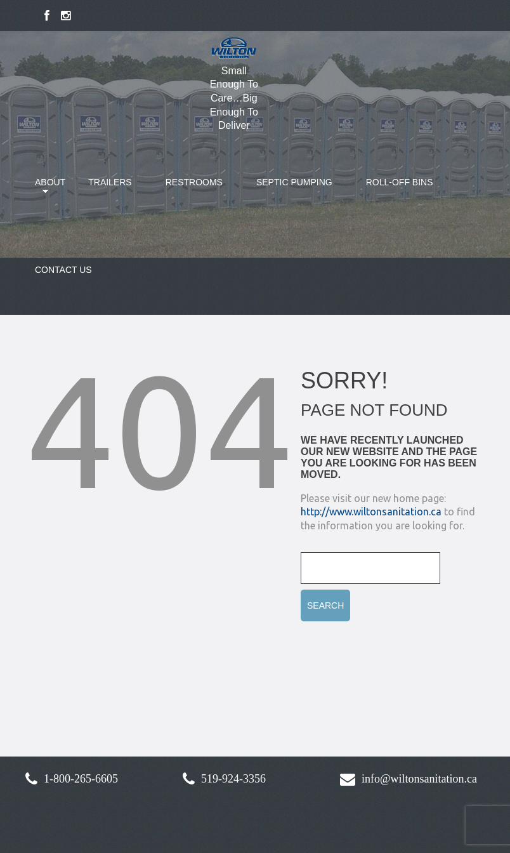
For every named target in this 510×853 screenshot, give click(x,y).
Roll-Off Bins (399, 182)
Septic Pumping (294, 182)
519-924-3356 (233, 778)
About (42, 189)
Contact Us (63, 270)
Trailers (109, 182)
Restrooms (194, 182)
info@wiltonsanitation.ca (419, 778)
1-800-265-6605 (81, 778)
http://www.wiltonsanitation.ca (371, 511)
